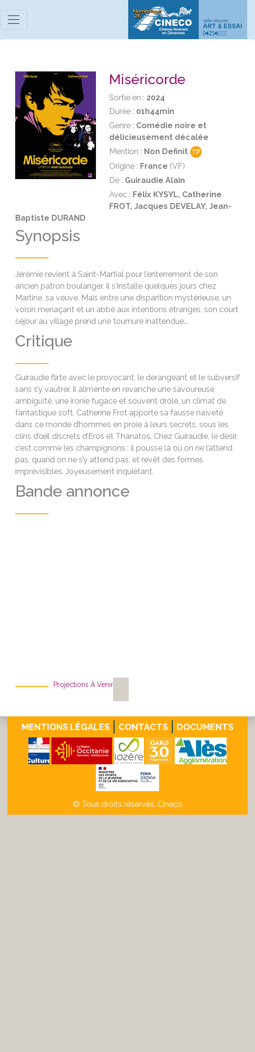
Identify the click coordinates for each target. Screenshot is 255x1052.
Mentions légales (66, 727)
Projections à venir (83, 684)
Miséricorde (147, 79)
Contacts (143, 727)
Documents (205, 727)
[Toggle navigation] (13, 19)
